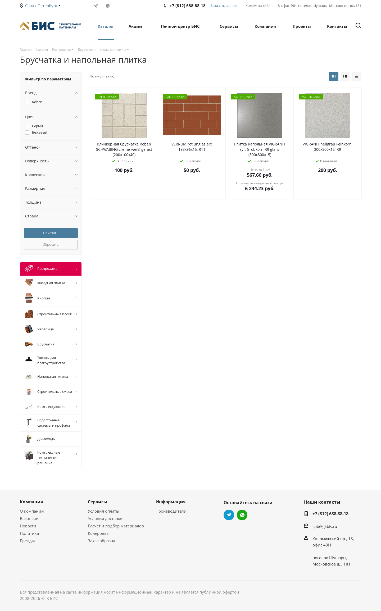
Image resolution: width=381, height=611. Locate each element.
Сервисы (97, 502)
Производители (171, 511)
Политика (29, 533)
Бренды (27, 540)
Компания (31, 502)
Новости (28, 525)
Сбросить (51, 244)
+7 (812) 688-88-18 (330, 514)
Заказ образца (101, 540)
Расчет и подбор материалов (116, 525)
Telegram (96, 5)
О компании (32, 511)
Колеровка (98, 533)
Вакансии (29, 518)
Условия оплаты (103, 511)
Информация (170, 502)
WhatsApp (108, 5)
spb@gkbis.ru (324, 526)
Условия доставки (105, 518)
